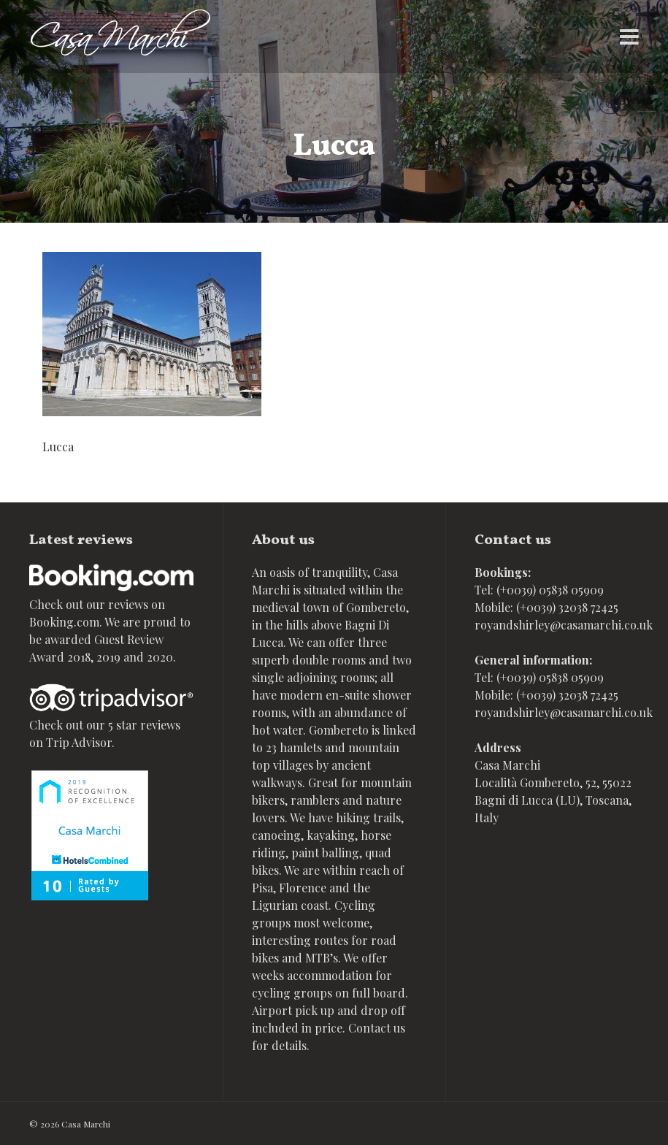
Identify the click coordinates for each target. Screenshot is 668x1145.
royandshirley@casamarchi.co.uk (564, 624)
